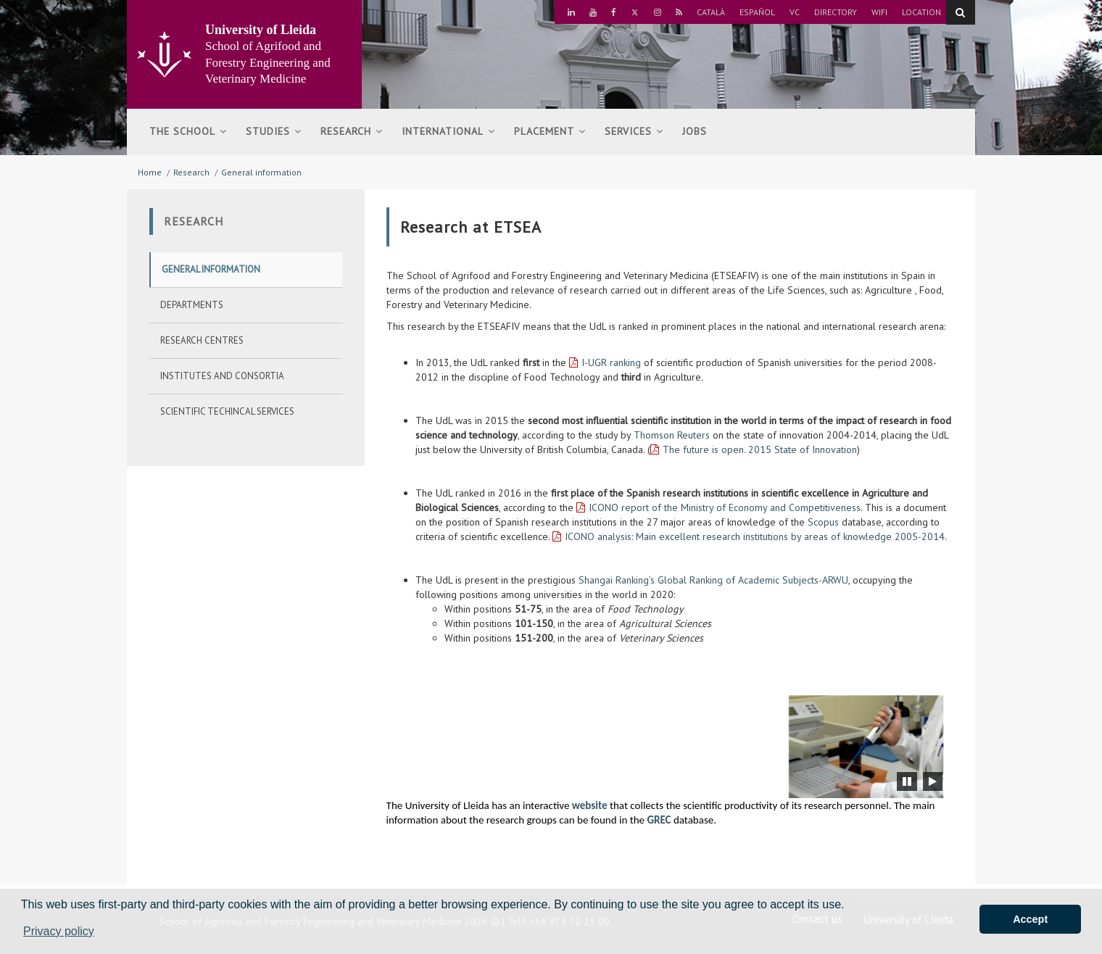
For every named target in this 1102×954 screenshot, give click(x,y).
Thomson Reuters (672, 434)
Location (921, 12)
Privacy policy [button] (58, 931)
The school (188, 131)
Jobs (694, 131)
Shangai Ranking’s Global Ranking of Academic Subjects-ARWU (713, 579)
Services (634, 131)
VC (795, 12)
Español (757, 12)
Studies (274, 131)
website (590, 805)
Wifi (879, 12)
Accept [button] (1030, 919)
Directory (835, 12)
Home (150, 172)
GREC (659, 819)
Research (351, 131)
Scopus (823, 521)
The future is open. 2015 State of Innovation (760, 449)
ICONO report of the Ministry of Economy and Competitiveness (725, 507)
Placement (550, 131)
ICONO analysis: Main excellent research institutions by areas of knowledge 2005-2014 (755, 536)
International (448, 131)
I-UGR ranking (611, 362)
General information (261, 172)
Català (711, 12)
